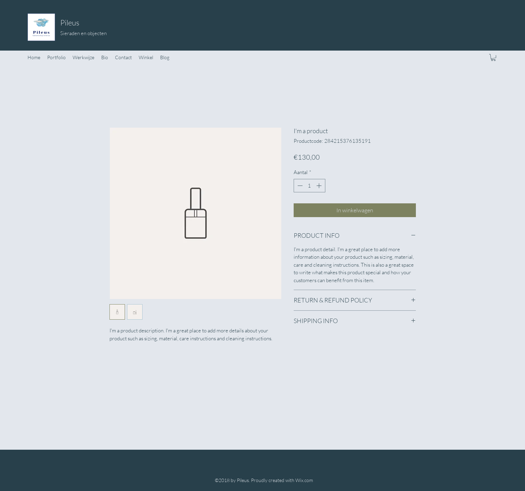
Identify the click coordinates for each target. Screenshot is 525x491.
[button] (493, 57)
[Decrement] (299, 185)
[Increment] (319, 185)
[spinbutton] (309, 185)
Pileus (69, 22)
